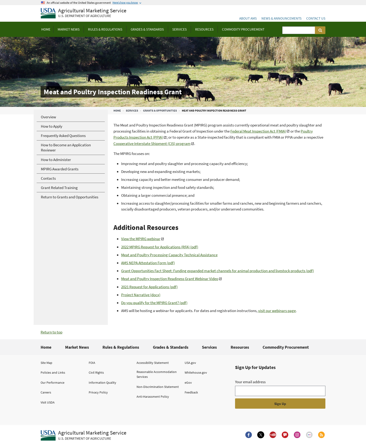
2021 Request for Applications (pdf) (149, 286)
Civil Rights (96, 372)
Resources (240, 347)
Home (117, 110)
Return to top (51, 332)
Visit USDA (48, 402)
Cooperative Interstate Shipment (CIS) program (151, 143)
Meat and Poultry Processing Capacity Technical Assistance (169, 254)
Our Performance (52, 382)
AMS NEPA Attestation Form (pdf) (148, 262)
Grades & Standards (170, 347)
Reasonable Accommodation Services (157, 374)
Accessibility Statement (153, 363)
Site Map (46, 363)
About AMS (248, 18)
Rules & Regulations (120, 347)
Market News (77, 347)
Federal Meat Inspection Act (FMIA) (258, 131)
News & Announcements (281, 18)
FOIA (92, 363)
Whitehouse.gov (196, 372)
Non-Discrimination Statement (158, 387)
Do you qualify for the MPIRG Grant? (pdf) (154, 302)
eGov (188, 382)
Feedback (191, 392)
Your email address (250, 381)
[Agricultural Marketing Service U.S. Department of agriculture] (83, 13)
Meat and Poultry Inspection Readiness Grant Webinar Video (169, 278)
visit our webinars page (277, 310)
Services (132, 110)
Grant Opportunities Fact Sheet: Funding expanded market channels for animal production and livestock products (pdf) (217, 270)
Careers (46, 392)
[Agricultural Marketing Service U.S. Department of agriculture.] (83, 435)
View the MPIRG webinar (140, 238)
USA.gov (190, 363)
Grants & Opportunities (160, 110)
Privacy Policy (98, 392)
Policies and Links (53, 372)
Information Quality (102, 382)
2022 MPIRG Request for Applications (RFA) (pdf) (159, 246)
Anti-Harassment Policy (153, 396)
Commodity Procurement (286, 347)
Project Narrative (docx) (140, 294)
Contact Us (315, 18)
